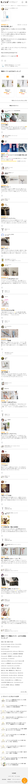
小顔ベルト (12, 684)
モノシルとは (17, 776)
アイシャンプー (4, 656)
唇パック (20, 656)
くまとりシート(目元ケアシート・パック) (9, 660)
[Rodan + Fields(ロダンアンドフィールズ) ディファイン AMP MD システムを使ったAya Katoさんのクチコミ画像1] (6, 16)
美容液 (8, 641)
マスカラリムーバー (5, 648)
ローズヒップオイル (13, 675)
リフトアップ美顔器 (5, 684)
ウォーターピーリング (18, 682)
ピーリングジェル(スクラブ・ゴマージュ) (9, 651)
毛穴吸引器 (17, 684)
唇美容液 (10, 656)
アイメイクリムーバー (15, 646)
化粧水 (2, 641)
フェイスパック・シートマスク (13, 665)
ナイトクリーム (19, 677)
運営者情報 (4, 779)
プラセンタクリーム (13, 672)
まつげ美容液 (3, 653)
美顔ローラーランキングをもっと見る (19, 100)
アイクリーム (10, 653)
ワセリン (3, 680)
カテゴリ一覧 (10, 776)
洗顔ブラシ (3, 670)
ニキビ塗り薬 (3, 682)
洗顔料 (8, 646)
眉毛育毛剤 (20, 653)
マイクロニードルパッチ (6, 668)
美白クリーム (18, 670)
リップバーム (15, 656)
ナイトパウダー (18, 644)
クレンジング (3, 646)
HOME (14, 773)
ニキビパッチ (3, 665)
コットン (3, 663)
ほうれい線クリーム (9, 680)
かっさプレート (4, 687)
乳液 (5, 641)
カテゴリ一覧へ (24, 691)
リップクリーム (4, 658)
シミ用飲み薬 (8, 663)
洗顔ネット (19, 668)
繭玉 (7, 670)
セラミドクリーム (4, 672)
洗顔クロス (14, 668)
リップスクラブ (11, 658)
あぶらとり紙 (21, 660)
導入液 (11, 641)
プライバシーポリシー (16, 779)
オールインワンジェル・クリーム (8, 644)
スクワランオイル (4, 675)
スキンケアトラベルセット (16, 663)
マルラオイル (20, 675)
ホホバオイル (20, 672)
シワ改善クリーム (17, 680)
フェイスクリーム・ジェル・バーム (8, 677)
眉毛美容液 (15, 653)
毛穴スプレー (21, 651)
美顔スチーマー (10, 682)
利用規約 (9, 779)
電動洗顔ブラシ (12, 670)
